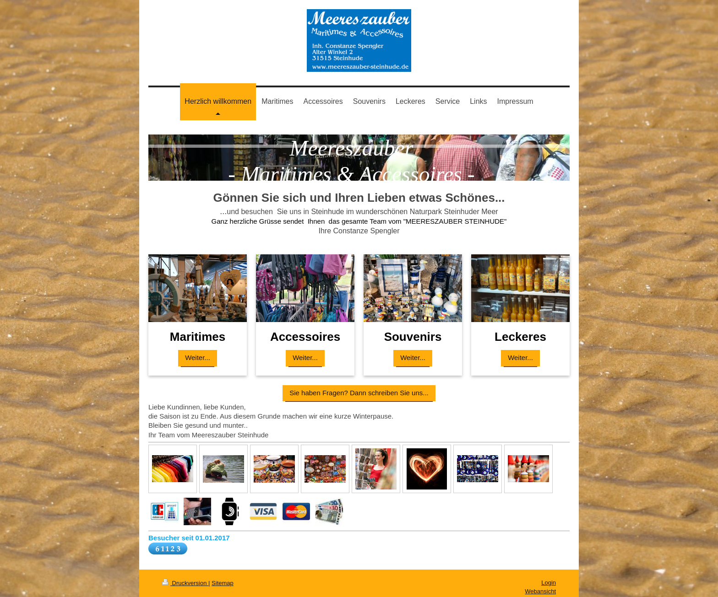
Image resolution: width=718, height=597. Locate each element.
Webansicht (540, 591)
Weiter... (197, 357)
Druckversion (185, 583)
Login (548, 582)
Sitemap (223, 583)
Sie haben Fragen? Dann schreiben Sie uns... (359, 393)
